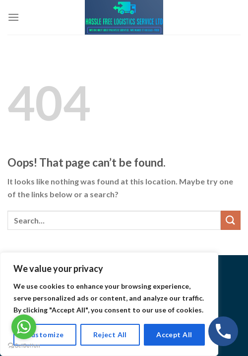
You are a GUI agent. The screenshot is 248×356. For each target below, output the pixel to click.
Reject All (110, 334)
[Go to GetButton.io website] (24, 346)
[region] (109, 304)
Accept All (174, 334)
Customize (45, 334)
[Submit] (231, 220)
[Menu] (13, 17)
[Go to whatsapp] (23, 326)
